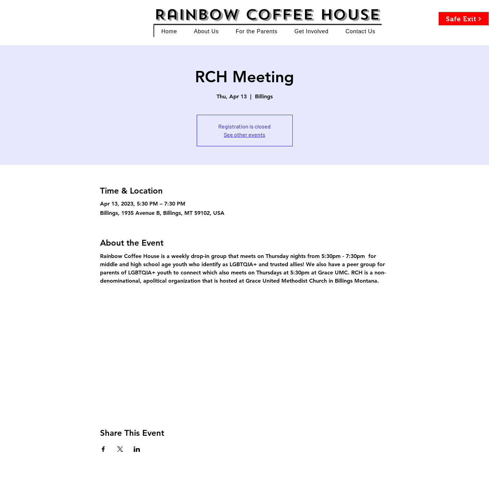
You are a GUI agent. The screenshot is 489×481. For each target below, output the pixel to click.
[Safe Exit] (464, 18)
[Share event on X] (120, 449)
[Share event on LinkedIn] (137, 449)
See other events (244, 134)
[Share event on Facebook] (103, 449)
